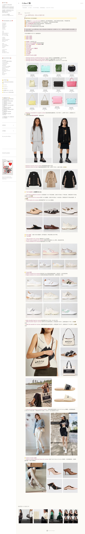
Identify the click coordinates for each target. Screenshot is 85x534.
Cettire (3, 37)
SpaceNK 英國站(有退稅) (7, 61)
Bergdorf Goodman (6, 70)
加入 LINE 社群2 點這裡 (36, 20)
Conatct (51, 7)
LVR (3, 32)
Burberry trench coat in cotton (34, 165)
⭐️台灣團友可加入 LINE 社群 (7, 90)
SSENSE (3, 25)
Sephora (4, 68)
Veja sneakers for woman (32, 238)
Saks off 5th (4, 44)
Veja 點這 (28, 51)
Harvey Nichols (5, 63)
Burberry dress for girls (32, 167)
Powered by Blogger (51, 530)
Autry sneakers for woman (33, 241)
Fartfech (4, 27)
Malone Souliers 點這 (31, 55)
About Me (48, 7)
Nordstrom (4, 51)
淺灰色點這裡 (35, 115)
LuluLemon (4, 49)
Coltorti (3, 38)
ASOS (3, 47)
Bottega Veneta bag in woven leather (35, 59)
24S (3, 31)
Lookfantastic (5, 62)
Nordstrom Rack (5, 52)
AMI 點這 (28, 53)
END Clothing (5, 40)
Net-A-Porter (5, 34)
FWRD (3, 28)
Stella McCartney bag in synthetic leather (36, 409)
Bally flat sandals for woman (33, 324)
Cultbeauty (4, 64)
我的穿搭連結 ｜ (42, 7)
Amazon (4, 46)
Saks (3, 43)
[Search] (81, 3)
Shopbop (4, 22)
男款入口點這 (29, 37)
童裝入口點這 (29, 38)
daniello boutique (5, 39)
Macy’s (3, 50)
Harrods (3, 29)
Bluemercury (5, 69)
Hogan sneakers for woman (33, 273)
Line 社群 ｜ (30, 7)
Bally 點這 (28, 47)
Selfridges (4, 23)
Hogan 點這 (29, 49)
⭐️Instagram (4, 88)
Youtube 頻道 (29, 26)
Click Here (4, 178)
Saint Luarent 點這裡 (31, 43)
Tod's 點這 (28, 52)
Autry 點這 (28, 45)
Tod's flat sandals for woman (33, 194)
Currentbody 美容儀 (6, 66)
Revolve (3, 41)
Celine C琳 (26, 3)
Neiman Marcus (5, 67)
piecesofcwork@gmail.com (7, 15)
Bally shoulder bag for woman (33, 320)
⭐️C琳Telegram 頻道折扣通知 (8, 92)
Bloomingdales (5, 45)
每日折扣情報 (20, 14)
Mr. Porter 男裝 (5, 35)
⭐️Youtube (4, 84)
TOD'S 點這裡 (29, 192)
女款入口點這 (29, 36)
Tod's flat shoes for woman (33, 197)
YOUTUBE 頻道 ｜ (36, 7)
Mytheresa (4, 26)
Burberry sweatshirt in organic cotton (35, 112)
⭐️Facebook (4, 86)
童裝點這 (39, 44)
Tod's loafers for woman (32, 200)
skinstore (4, 65)
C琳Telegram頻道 (31, 22)
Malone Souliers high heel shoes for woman (37, 459)
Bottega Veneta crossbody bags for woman (37, 57)
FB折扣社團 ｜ (24, 7)
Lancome (4, 71)
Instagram (28, 25)
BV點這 (27, 41)
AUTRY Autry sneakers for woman (35, 240)
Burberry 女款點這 (30, 44)
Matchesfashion (5, 33)
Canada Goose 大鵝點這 (32, 48)
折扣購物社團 (30, 23)
